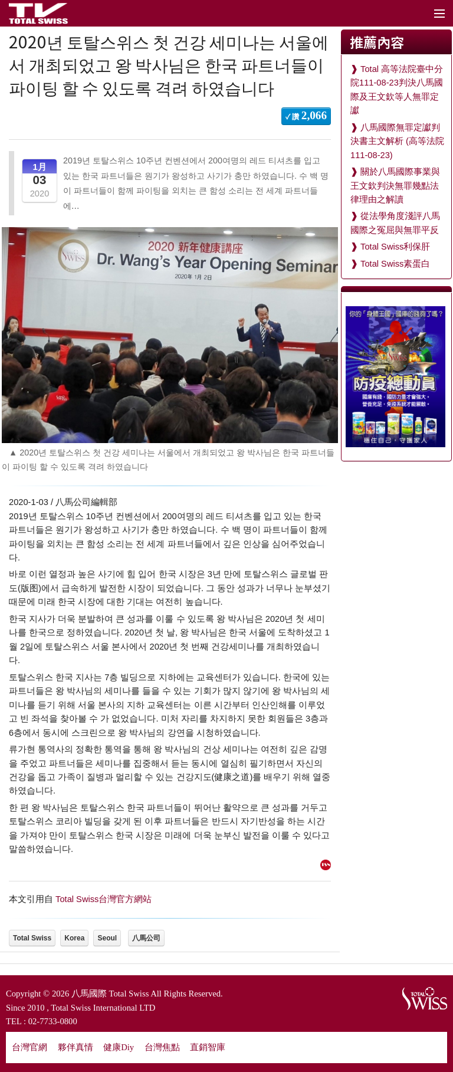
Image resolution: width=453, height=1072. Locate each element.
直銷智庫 (207, 1047)
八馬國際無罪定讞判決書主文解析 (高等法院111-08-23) (397, 141)
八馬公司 (146, 938)
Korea (74, 938)
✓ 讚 (306, 115)
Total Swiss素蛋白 (395, 263)
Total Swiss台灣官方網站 (103, 899)
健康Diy (118, 1047)
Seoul (107, 938)
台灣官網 (29, 1047)
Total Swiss (32, 938)
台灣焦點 (162, 1047)
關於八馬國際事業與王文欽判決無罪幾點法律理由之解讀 (395, 185)
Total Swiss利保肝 (395, 246)
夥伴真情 (75, 1047)
